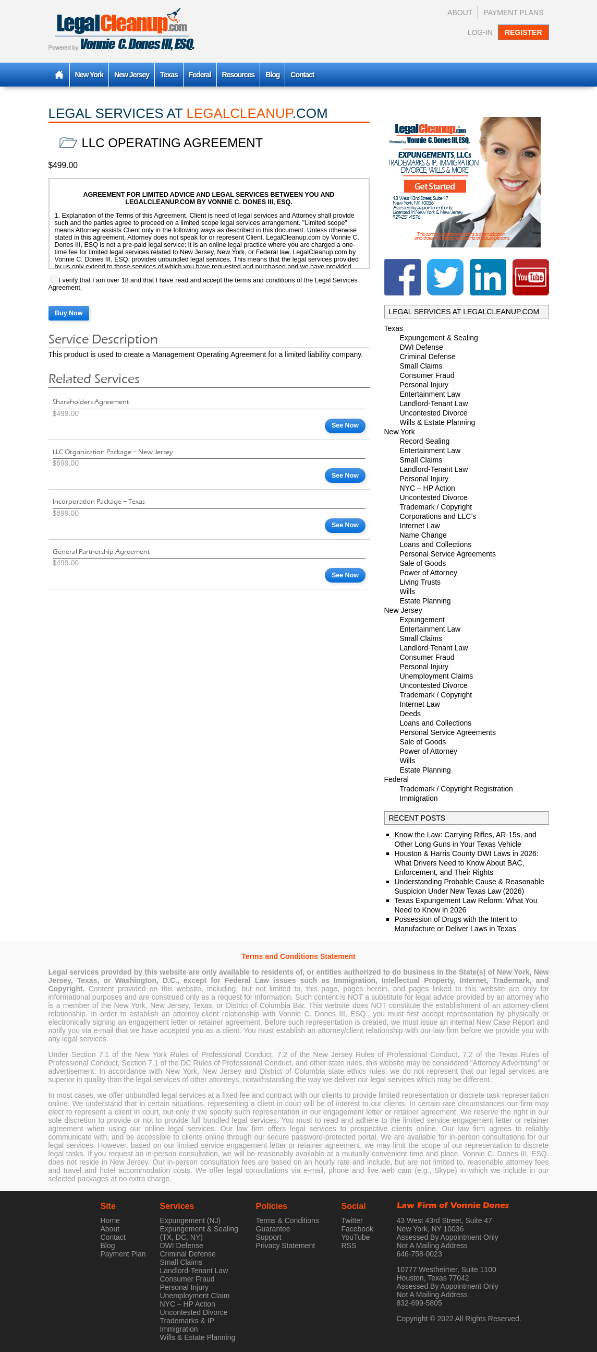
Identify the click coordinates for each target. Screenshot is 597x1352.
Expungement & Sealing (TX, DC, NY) (199, 1233)
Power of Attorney (429, 572)
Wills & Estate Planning (438, 422)
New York (89, 74)
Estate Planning (425, 601)
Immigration (419, 798)
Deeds (410, 713)
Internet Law (420, 525)
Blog (272, 74)
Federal (200, 74)
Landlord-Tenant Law (434, 403)
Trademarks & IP (187, 1321)
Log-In (480, 32)
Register (523, 32)
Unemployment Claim (195, 1295)
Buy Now (68, 313)
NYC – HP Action (427, 488)
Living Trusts (420, 582)
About (459, 12)
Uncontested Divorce (434, 413)
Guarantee (273, 1229)
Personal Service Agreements (448, 554)
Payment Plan (123, 1254)
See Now (345, 425)
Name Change (423, 535)
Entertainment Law (430, 394)
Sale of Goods (423, 563)
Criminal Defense (428, 356)
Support (269, 1237)
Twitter (352, 1220)
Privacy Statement (285, 1245)
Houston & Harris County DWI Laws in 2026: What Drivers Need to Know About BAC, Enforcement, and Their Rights (467, 862)
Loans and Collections (436, 544)
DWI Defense (421, 347)
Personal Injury (424, 385)
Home (110, 1220)
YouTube (356, 1237)
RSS (349, 1245)
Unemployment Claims (436, 676)
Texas (169, 74)
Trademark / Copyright (436, 507)
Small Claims (421, 366)
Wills (408, 591)
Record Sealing (425, 441)
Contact (302, 74)
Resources (238, 74)
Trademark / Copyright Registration (456, 789)
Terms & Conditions (287, 1220)
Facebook (357, 1229)
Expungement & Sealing (439, 338)
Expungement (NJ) (190, 1220)
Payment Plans (513, 12)
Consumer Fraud (427, 375)
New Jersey (131, 74)
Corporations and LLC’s (438, 516)
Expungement (422, 619)
